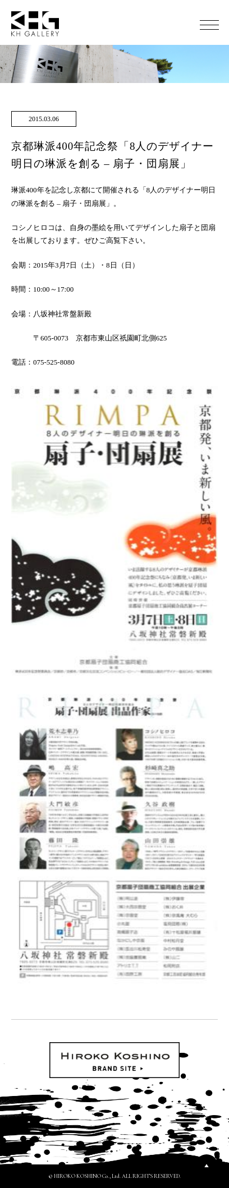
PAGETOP (206, 1165)
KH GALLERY (35, 23)
